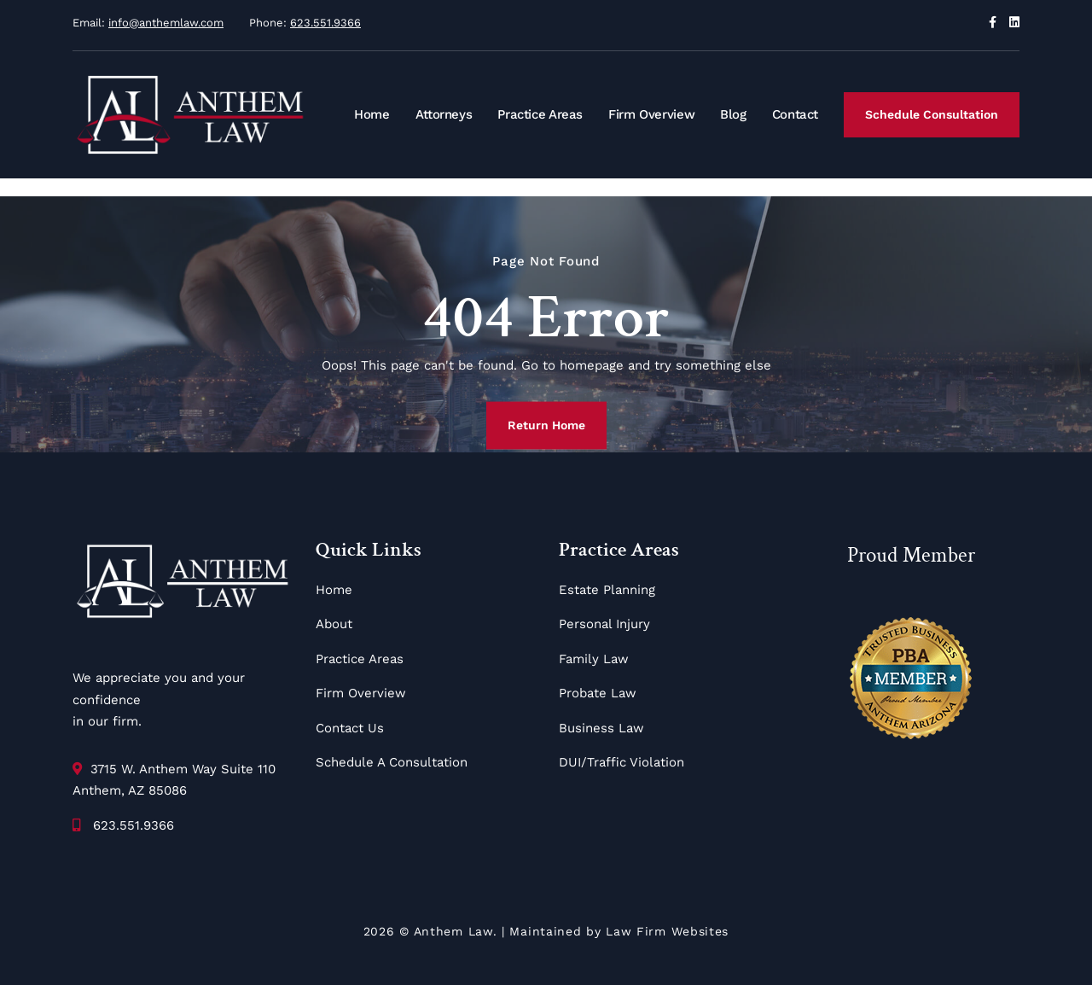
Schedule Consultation (931, 114)
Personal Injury (604, 624)
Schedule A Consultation (392, 762)
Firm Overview (651, 114)
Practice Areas (540, 114)
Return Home (546, 425)
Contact (795, 114)
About (334, 624)
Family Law (594, 659)
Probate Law (597, 693)
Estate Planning (607, 589)
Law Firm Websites (667, 931)
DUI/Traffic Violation (621, 762)
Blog (733, 114)
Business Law (601, 728)
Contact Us (350, 728)
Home (372, 114)
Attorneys (444, 114)
